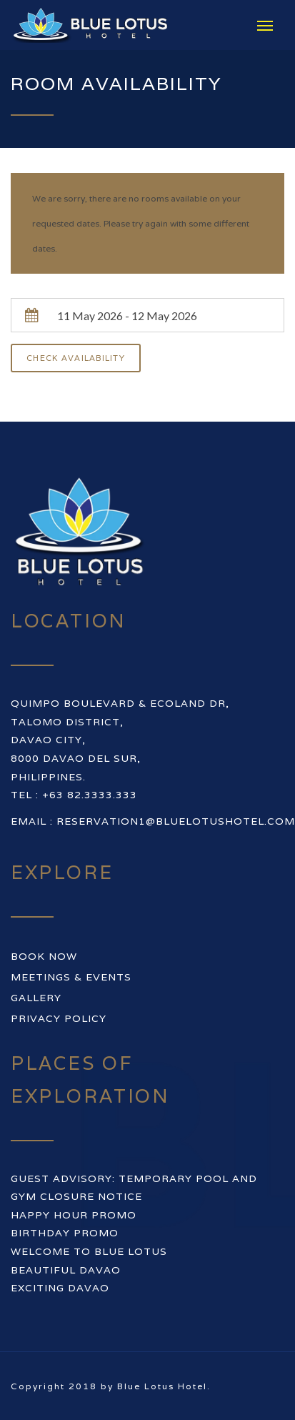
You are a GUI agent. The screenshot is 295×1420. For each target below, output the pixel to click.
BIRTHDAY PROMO (65, 1232)
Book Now (44, 956)
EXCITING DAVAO (60, 1287)
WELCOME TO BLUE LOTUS (89, 1251)
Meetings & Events (71, 976)
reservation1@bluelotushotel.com (175, 821)
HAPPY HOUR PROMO (73, 1214)
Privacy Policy (58, 1018)
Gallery (36, 997)
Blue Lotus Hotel (162, 1386)
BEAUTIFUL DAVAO (66, 1269)
